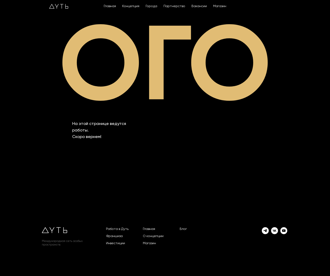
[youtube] (283, 230)
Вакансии (199, 6)
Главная (110, 6)
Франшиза (114, 236)
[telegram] (265, 230)
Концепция (130, 6)
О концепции (153, 236)
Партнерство (174, 6)
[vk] (274, 230)
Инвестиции (115, 243)
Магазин (219, 6)
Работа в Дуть (117, 229)
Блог (183, 229)
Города (151, 6)
